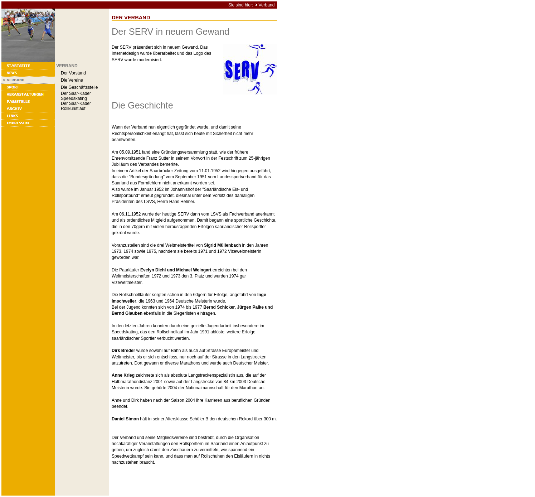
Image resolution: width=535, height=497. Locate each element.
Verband (267, 5)
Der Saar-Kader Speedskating (76, 96)
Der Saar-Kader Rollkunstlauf (76, 106)
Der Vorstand (73, 73)
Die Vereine (72, 80)
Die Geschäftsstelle (79, 87)
